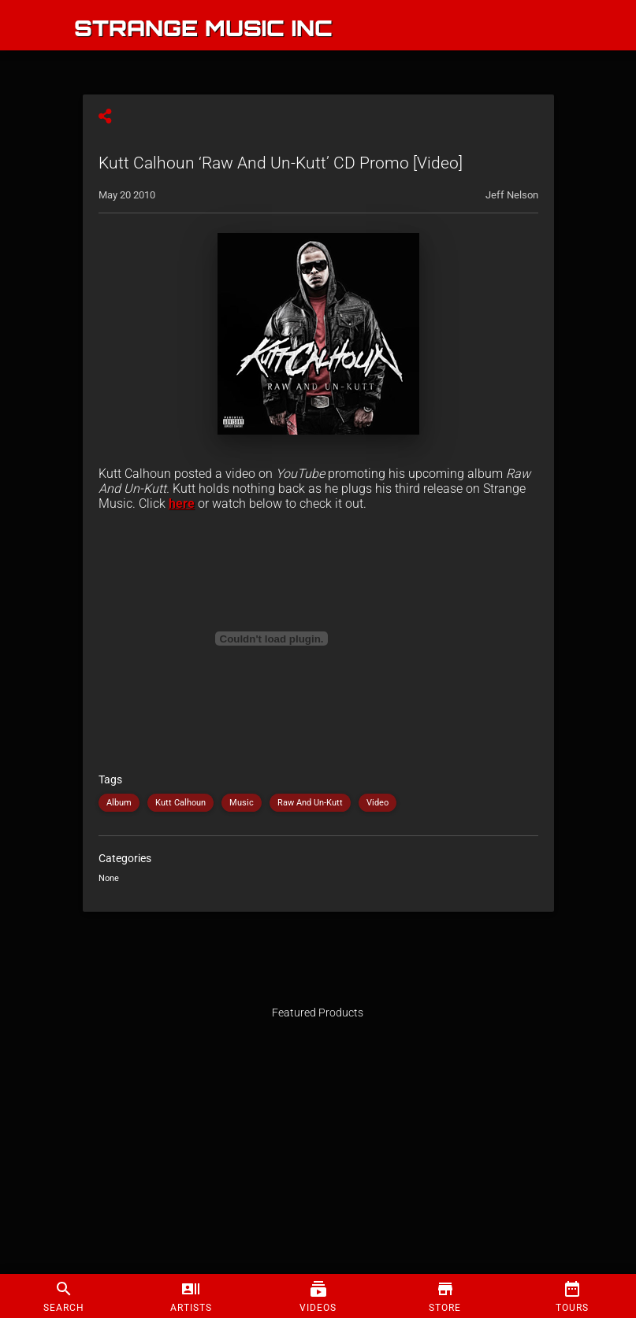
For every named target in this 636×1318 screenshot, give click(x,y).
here (182, 503)
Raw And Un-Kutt (310, 803)
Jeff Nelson (511, 195)
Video (377, 803)
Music (241, 803)
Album (119, 803)
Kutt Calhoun (180, 803)
